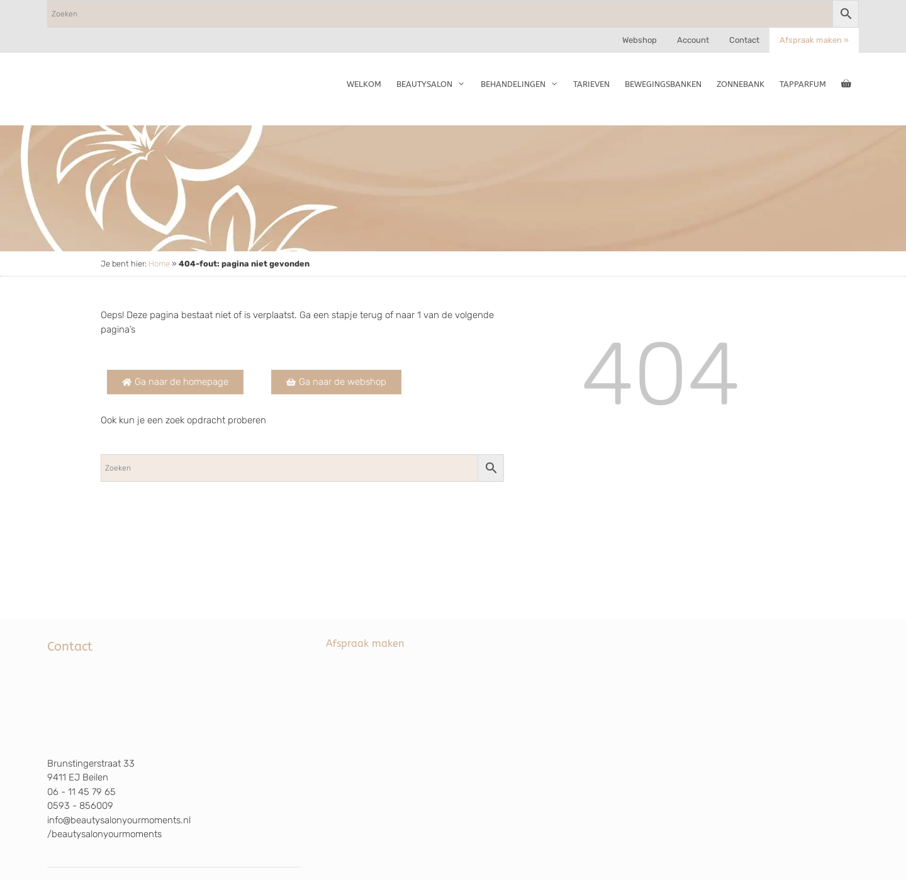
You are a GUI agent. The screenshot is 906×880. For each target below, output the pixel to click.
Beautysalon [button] (434, 84)
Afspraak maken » (814, 40)
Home (159, 263)
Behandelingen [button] (523, 84)
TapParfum (803, 84)
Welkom (364, 84)
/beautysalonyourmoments (104, 834)
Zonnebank (740, 84)
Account (693, 40)
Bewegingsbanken (663, 84)
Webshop (639, 40)
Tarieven (591, 84)
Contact (744, 40)
